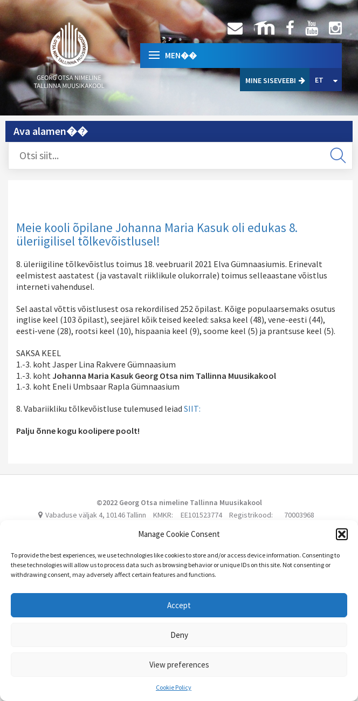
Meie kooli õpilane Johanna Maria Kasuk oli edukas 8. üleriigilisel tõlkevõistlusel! (157, 234)
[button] (341, 534)
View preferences (179, 664)
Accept (179, 605)
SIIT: (192, 408)
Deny (179, 635)
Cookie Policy (173, 687)
